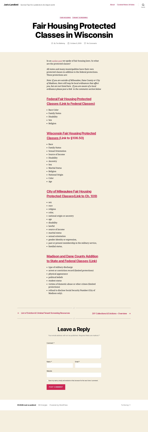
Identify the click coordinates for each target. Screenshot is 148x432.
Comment (50, 365)
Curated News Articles (126, 5)
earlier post (57, 61)
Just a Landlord (11, 5)
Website (49, 393)
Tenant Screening (80, 18)
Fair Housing (65, 18)
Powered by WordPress (60, 427)
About (112, 5)
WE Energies (43, 427)
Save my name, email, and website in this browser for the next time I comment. (73, 402)
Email (77, 383)
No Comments (92, 44)
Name (49, 383)
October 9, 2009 (76, 44)
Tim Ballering (60, 44)
